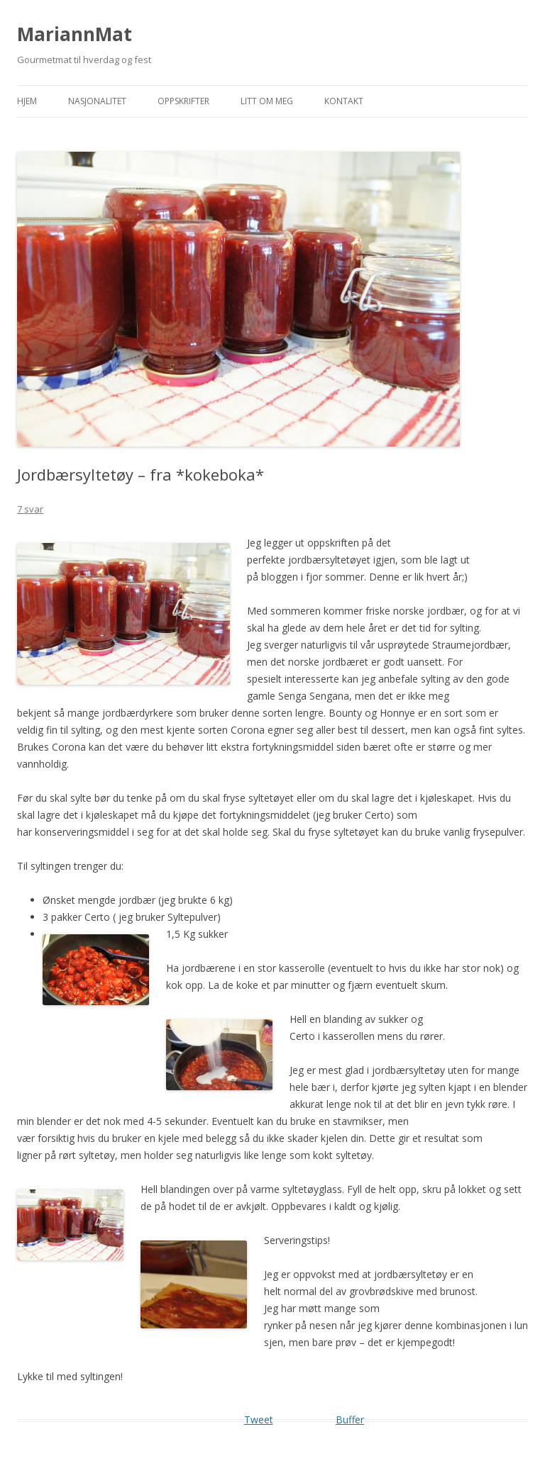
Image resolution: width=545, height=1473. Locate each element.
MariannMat (74, 34)
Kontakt (343, 101)
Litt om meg (267, 101)
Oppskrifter (183, 101)
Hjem (27, 101)
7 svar (30, 509)
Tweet (258, 1419)
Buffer (350, 1419)
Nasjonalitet (97, 101)
